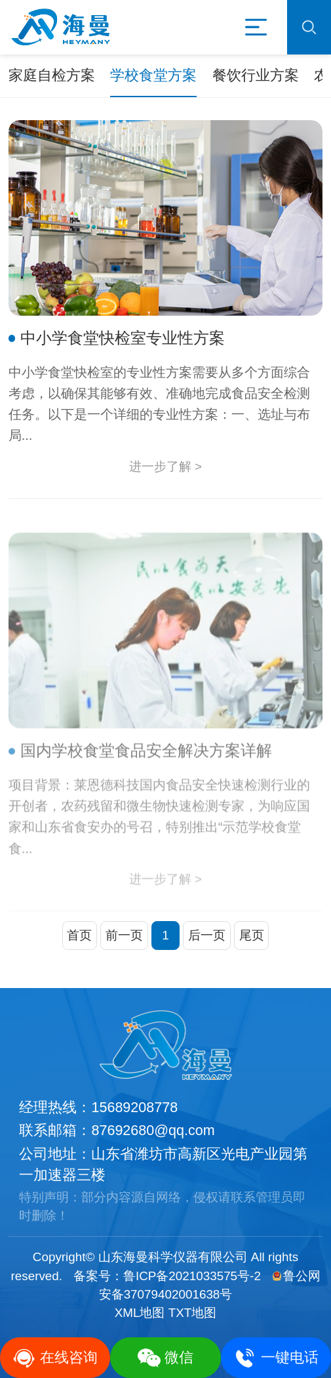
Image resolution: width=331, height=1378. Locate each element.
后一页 (206, 935)
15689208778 (134, 1107)
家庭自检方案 (52, 75)
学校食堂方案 (153, 75)
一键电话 (276, 1357)
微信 (166, 1357)
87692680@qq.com (152, 1130)
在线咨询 (55, 1357)
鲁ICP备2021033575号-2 (192, 1276)
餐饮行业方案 (255, 75)
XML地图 (140, 1313)
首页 (79, 935)
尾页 (251, 935)
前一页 (124, 935)
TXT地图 (192, 1313)
